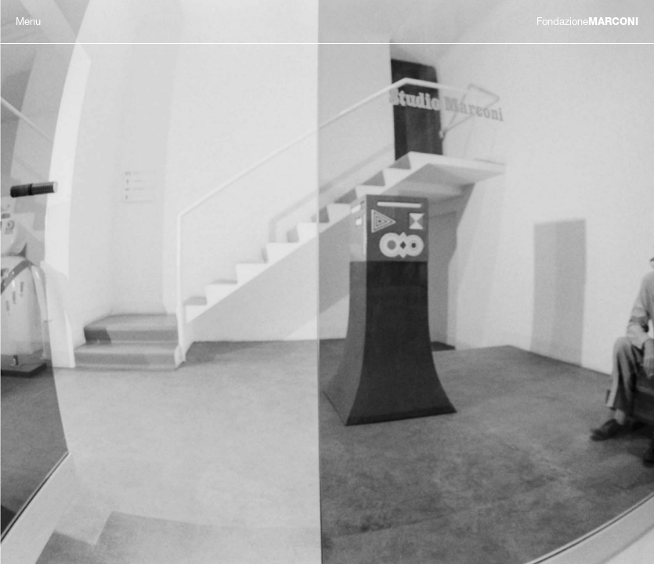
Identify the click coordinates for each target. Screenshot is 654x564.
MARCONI (587, 21)
